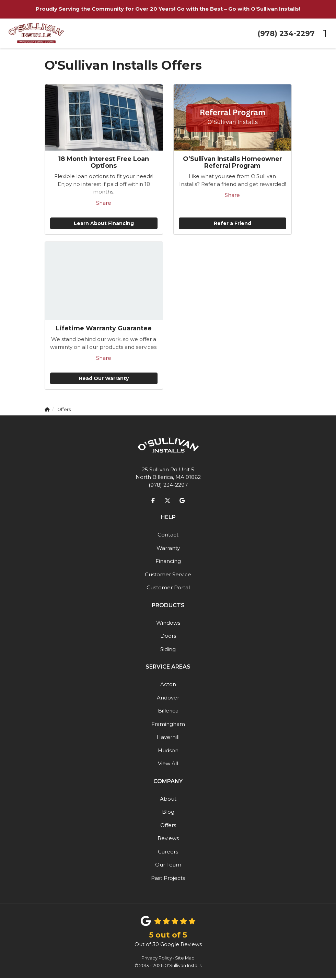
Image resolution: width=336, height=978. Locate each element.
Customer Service (168, 574)
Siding (168, 649)
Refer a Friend (232, 223)
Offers (168, 825)
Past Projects (168, 878)
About (168, 799)
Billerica (168, 710)
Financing (168, 561)
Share (103, 203)
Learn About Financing (104, 223)
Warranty (168, 548)
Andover (168, 697)
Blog (168, 812)
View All (168, 763)
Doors (168, 636)
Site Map (185, 958)
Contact (168, 534)
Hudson (168, 750)
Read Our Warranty (104, 378)
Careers (168, 851)
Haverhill (168, 737)
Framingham (168, 724)
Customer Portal (168, 587)
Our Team (168, 864)
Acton (168, 684)
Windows (168, 623)
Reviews (168, 838)
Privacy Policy (156, 958)
